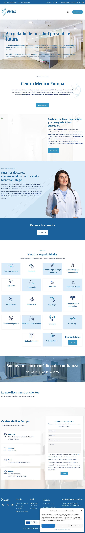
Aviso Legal (67, 529)
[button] (82, 511)
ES (56, 2)
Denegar (62, 526)
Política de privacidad (59, 529)
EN (53, 2)
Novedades (48, 2)
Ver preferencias (76, 526)
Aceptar (48, 526)
